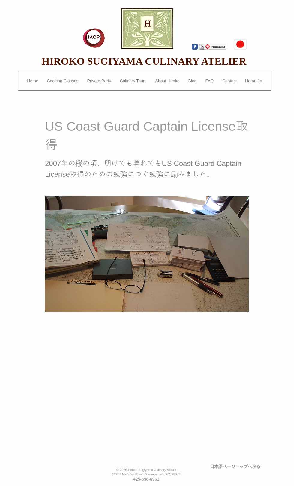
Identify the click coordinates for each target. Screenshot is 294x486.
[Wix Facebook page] (195, 47)
